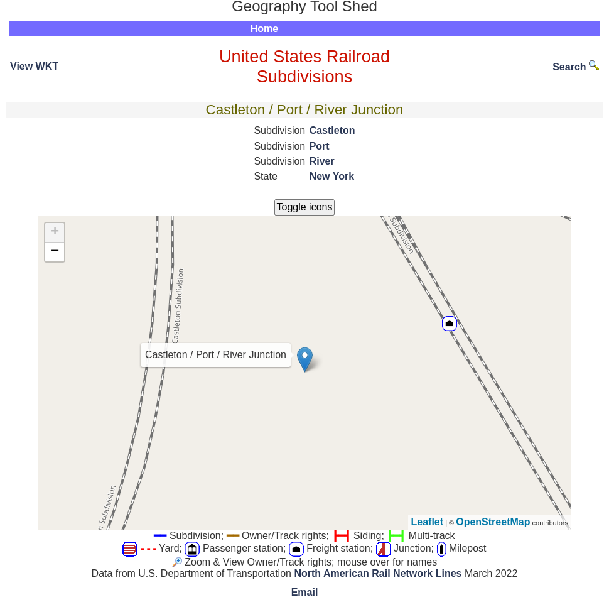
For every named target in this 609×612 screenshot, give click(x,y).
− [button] (55, 252)
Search (575, 67)
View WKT (34, 66)
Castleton (332, 130)
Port (320, 146)
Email (304, 592)
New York (332, 176)
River (322, 161)
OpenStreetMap (493, 521)
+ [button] (55, 232)
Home (264, 28)
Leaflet (427, 521)
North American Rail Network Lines (377, 573)
